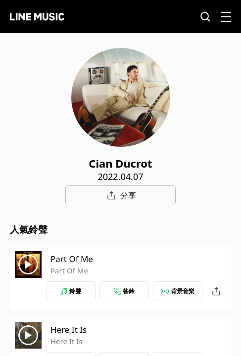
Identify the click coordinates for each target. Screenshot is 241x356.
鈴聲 (70, 291)
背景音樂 (177, 291)
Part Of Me (71, 259)
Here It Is (68, 329)
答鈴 (124, 291)
